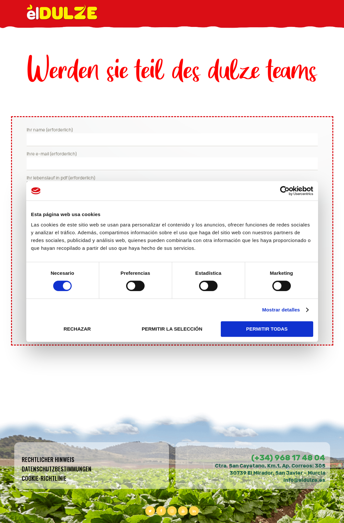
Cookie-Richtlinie (44, 478)
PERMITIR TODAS (267, 329)
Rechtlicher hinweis (48, 459)
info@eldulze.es (304, 480)
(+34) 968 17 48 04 (288, 457)
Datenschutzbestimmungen (56, 469)
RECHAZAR (77, 329)
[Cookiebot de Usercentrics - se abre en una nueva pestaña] (284, 191)
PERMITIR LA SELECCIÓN (172, 329)
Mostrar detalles (281, 309)
